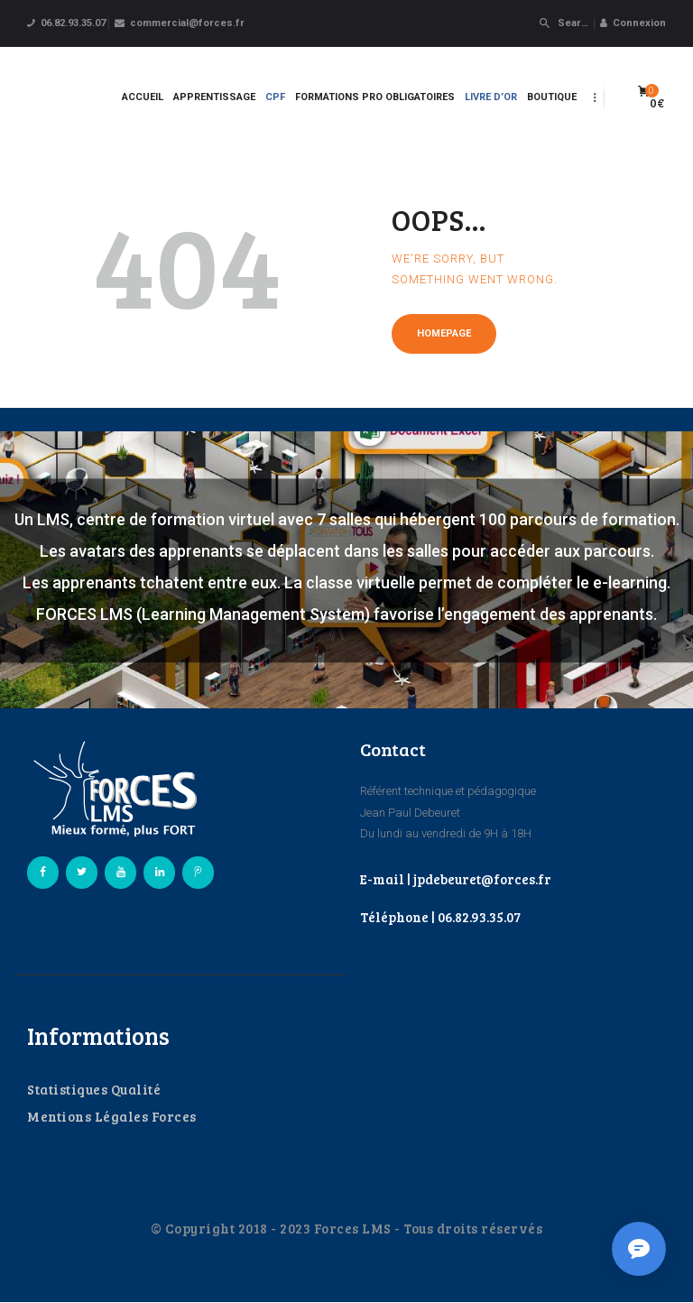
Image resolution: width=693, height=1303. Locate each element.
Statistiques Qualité (94, 1089)
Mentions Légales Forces (112, 1116)
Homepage (444, 333)
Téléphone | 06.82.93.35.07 (440, 917)
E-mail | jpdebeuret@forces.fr (455, 879)
